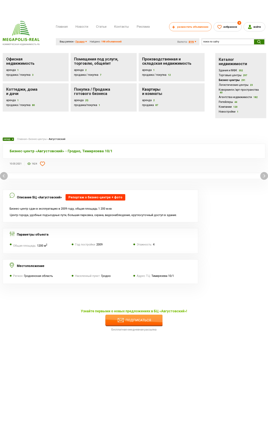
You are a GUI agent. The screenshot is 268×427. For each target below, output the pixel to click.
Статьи (101, 26)
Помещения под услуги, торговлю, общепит (96, 61)
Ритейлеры (228, 101)
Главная (62, 26)
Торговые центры (233, 75)
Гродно (80, 41)
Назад (8, 139)
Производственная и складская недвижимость (166, 61)
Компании (228, 106)
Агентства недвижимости (238, 97)
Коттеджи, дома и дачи (21, 91)
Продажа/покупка (85, 105)
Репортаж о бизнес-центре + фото (95, 197)
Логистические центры (236, 84)
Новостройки (228, 111)
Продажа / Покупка (18, 74)
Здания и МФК (231, 70)
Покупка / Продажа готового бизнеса (92, 91)
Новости (81, 26)
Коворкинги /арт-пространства (239, 91)
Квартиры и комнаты (152, 91)
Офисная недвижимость (20, 61)
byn (191, 41)
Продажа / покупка (86, 74)
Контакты (121, 26)
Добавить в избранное (42, 163)
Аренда (11, 69)
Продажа (148, 105)
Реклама (143, 26)
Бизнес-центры (232, 80)
